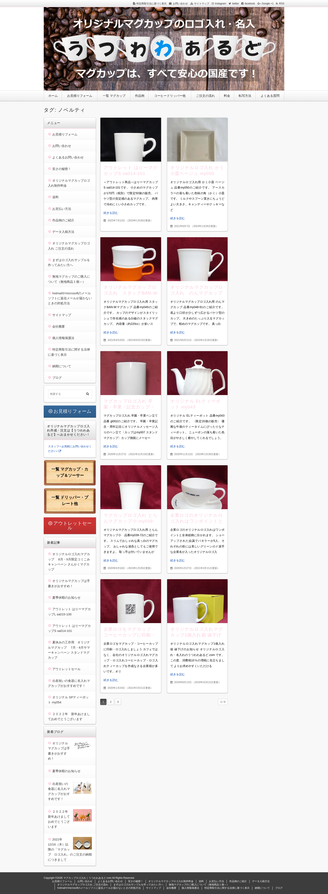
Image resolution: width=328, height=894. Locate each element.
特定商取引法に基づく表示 (151, 3)
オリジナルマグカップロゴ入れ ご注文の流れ (82, 884)
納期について (61, 366)
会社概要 (58, 326)
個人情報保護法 (63, 338)
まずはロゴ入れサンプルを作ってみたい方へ (138, 884)
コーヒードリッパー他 (170, 95)
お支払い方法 (61, 208)
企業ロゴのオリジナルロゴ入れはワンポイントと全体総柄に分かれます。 (196, 521)
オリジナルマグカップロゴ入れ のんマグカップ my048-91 (196, 293)
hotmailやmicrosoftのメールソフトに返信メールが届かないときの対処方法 (70, 298)
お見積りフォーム (79, 95)
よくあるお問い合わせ (68, 157)
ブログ (57, 377)
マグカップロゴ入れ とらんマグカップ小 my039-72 (131, 521)
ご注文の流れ (205, 95)
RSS (281, 3)
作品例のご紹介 (63, 220)
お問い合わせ (180, 3)
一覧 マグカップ (114, 95)
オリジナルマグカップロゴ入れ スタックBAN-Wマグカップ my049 (131, 293)
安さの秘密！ (61, 169)
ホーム (53, 95)
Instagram (220, 3)
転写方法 (245, 95)
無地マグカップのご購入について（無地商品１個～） (199, 884)
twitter (235, 3)
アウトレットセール (72, 526)
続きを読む (111, 212)
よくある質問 (270, 95)
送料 (55, 197)
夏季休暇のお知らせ (66, 597)
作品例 (139, 95)
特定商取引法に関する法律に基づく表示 (227, 887)
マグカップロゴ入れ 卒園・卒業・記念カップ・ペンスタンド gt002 (129, 407)
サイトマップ (201, 3)
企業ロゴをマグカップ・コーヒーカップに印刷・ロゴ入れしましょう (130, 635)
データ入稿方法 (63, 231)
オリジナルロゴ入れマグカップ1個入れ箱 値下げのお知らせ (196, 635)
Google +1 (268, 3)
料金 (227, 95)
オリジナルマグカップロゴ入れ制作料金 (170, 881)
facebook (250, 3)
